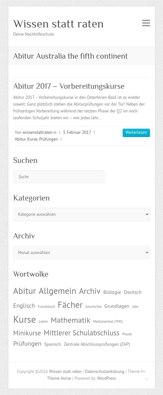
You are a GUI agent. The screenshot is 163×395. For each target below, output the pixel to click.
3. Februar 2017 (77, 132)
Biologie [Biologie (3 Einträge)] (112, 292)
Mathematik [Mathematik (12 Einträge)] (70, 320)
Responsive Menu (146, 22)
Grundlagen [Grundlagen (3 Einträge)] (116, 306)
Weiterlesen (136, 132)
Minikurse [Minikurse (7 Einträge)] (27, 333)
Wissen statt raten (58, 23)
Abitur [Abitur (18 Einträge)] (24, 290)
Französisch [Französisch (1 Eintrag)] (46, 306)
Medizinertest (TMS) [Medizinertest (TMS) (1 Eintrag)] (108, 321)
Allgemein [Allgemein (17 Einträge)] (57, 290)
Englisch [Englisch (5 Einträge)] (24, 305)
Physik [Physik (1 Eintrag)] (127, 334)
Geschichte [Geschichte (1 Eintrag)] (94, 306)
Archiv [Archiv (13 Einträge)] (90, 291)
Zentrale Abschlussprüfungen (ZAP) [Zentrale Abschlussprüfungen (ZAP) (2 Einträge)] (97, 344)
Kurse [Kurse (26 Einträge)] (24, 319)
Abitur (20, 139)
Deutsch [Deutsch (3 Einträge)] (133, 292)
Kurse (32, 139)
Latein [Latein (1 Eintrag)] (43, 321)
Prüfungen (48, 139)
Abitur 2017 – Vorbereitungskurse (69, 86)
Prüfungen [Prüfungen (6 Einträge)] (27, 343)
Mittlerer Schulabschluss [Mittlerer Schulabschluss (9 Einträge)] (82, 332)
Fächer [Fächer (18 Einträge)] (70, 304)
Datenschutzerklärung (104, 371)
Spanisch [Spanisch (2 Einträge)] (52, 344)
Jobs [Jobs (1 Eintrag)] (135, 306)
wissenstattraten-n (39, 132)
